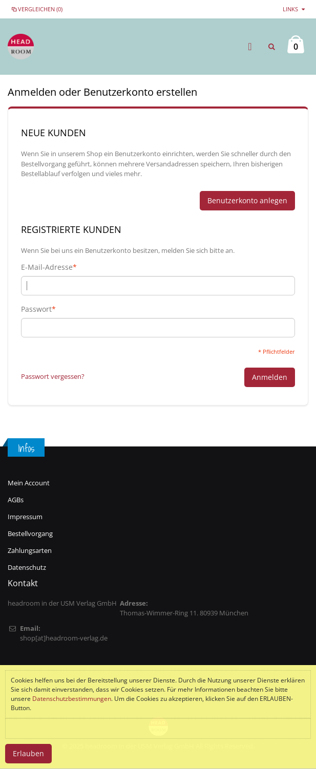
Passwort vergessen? (53, 376)
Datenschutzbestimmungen (71, 698)
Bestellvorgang (30, 533)
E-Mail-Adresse (47, 267)
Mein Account (29, 482)
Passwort (36, 309)
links (290, 9)
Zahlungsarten (30, 550)
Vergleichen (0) (36, 9)
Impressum (25, 516)
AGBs (16, 499)
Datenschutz (27, 567)
